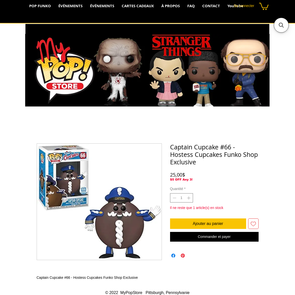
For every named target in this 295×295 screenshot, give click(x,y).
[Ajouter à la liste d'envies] (253, 223)
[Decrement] (174, 198)
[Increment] (189, 198)
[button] (264, 6)
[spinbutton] (181, 198)
